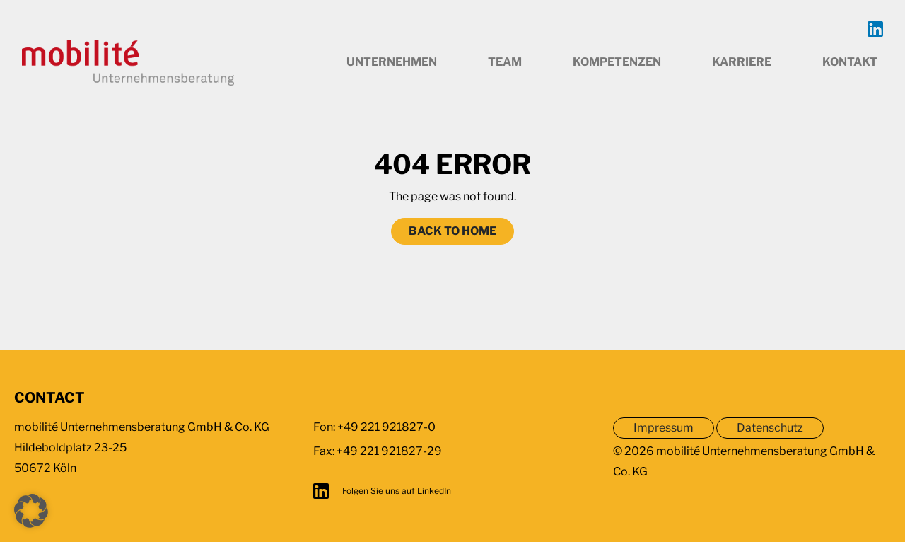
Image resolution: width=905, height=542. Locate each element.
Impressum (664, 427)
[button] (31, 511)
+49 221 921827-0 (386, 427)
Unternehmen (391, 62)
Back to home (452, 231)
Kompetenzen (617, 62)
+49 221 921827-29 (389, 451)
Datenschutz (770, 427)
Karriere (741, 62)
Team (505, 62)
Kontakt (849, 62)
